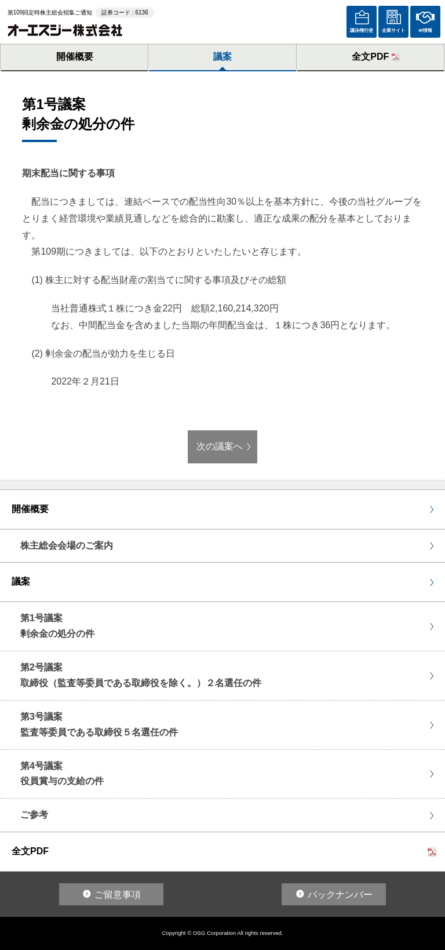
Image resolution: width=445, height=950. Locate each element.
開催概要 (74, 56)
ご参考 (34, 815)
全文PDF (370, 56)
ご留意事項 (117, 895)
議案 (222, 56)
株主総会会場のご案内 (66, 545)
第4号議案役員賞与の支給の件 (62, 773)
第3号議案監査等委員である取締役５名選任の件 (99, 724)
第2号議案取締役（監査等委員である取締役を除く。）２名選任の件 (140, 675)
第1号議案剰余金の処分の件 (57, 626)
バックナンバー (340, 895)
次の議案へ (219, 446)
